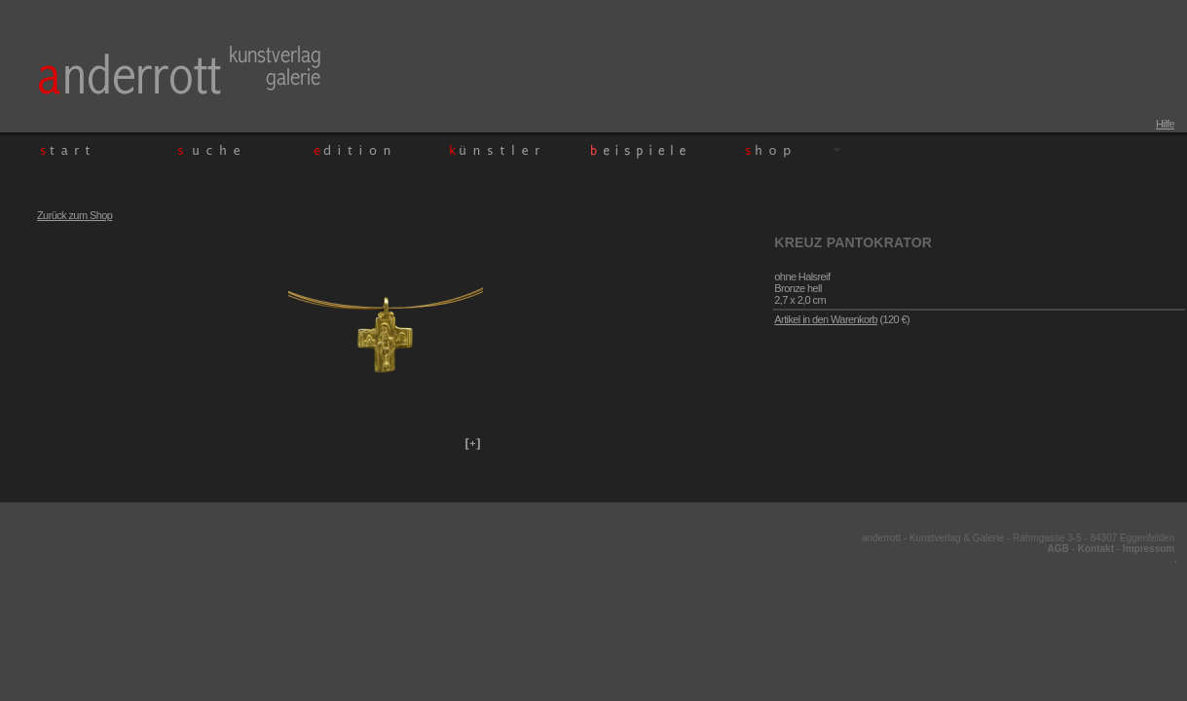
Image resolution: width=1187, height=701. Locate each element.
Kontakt (1096, 548)
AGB (1058, 548)
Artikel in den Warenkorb (825, 319)
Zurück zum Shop (74, 215)
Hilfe (1165, 123)
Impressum (1148, 548)
